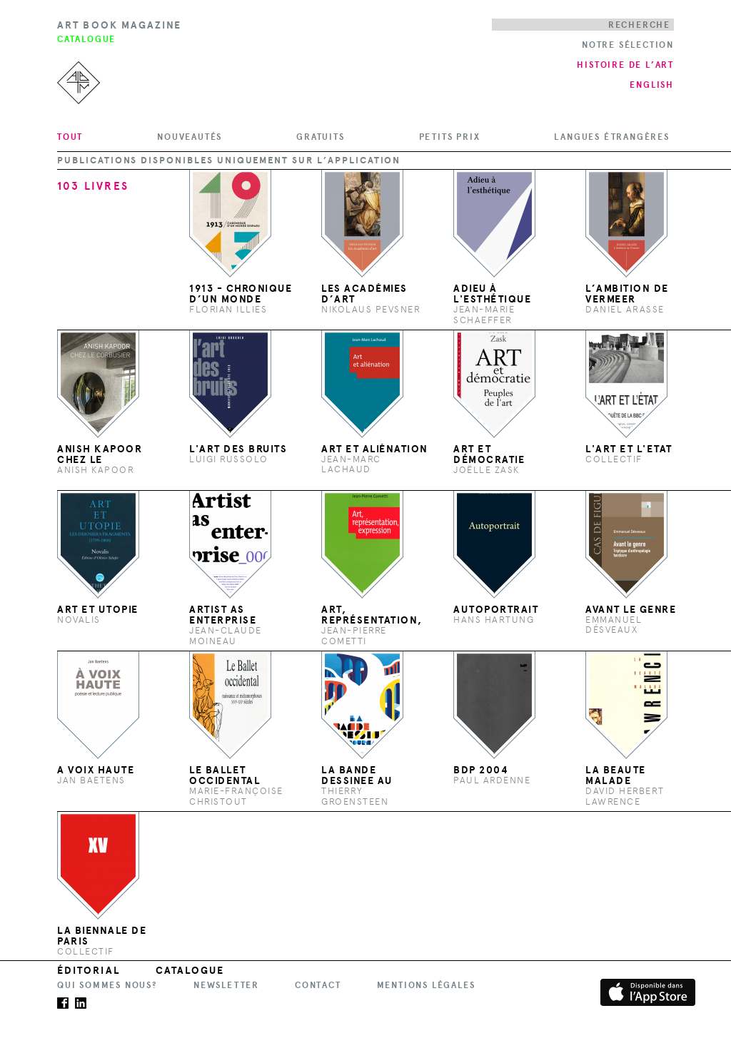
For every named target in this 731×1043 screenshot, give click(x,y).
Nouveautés (189, 137)
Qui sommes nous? (107, 985)
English (652, 85)
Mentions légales (426, 985)
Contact (318, 985)
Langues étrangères (611, 137)
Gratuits (320, 137)
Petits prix (449, 137)
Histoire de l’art (625, 65)
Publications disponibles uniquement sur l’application (228, 160)
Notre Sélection (628, 45)
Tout (70, 137)
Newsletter (226, 985)
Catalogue (190, 971)
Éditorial (88, 971)
